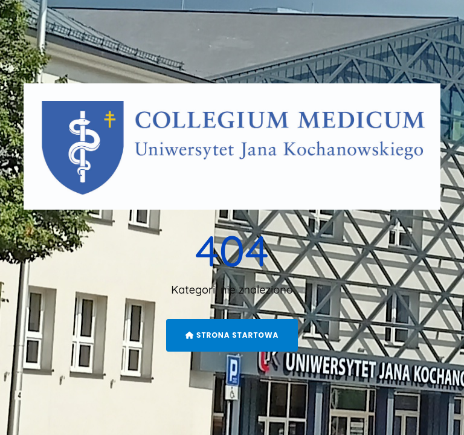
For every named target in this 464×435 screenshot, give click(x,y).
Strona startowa (232, 335)
